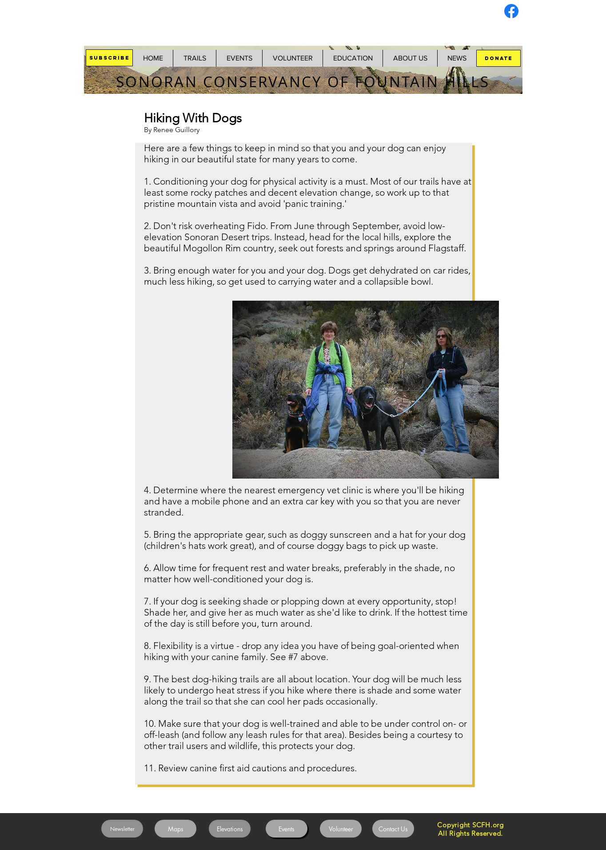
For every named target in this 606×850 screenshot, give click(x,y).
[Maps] (175, 829)
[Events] (286, 829)
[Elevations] (230, 829)
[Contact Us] (393, 829)
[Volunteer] (341, 829)
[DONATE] (498, 58)
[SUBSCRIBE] (109, 57)
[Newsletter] (122, 829)
